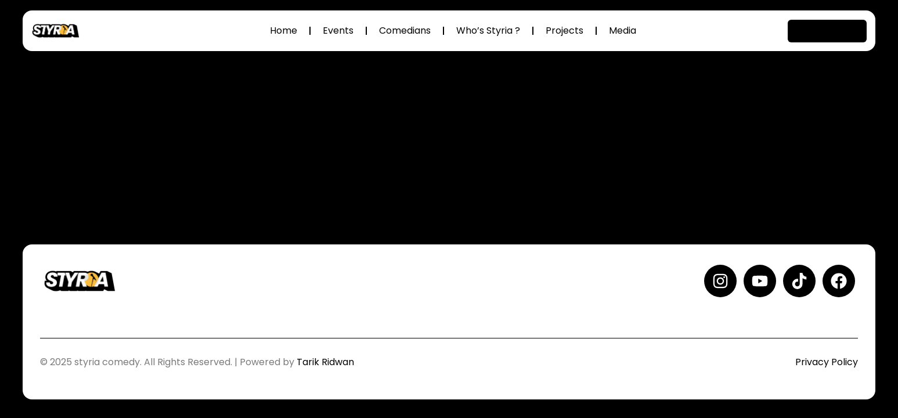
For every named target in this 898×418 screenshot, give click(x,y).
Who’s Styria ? (488, 30)
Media (622, 30)
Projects (564, 30)
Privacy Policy (826, 362)
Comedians (405, 30)
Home (283, 30)
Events (338, 30)
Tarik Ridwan (325, 362)
